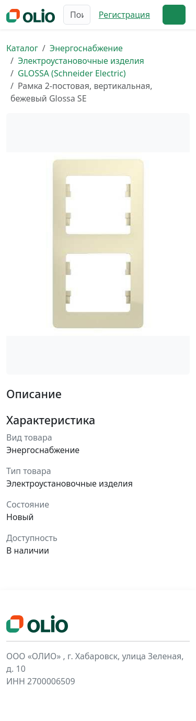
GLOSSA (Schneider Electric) (72, 73)
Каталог (22, 48)
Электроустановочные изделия (81, 60)
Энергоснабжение (86, 48)
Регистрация (124, 14)
